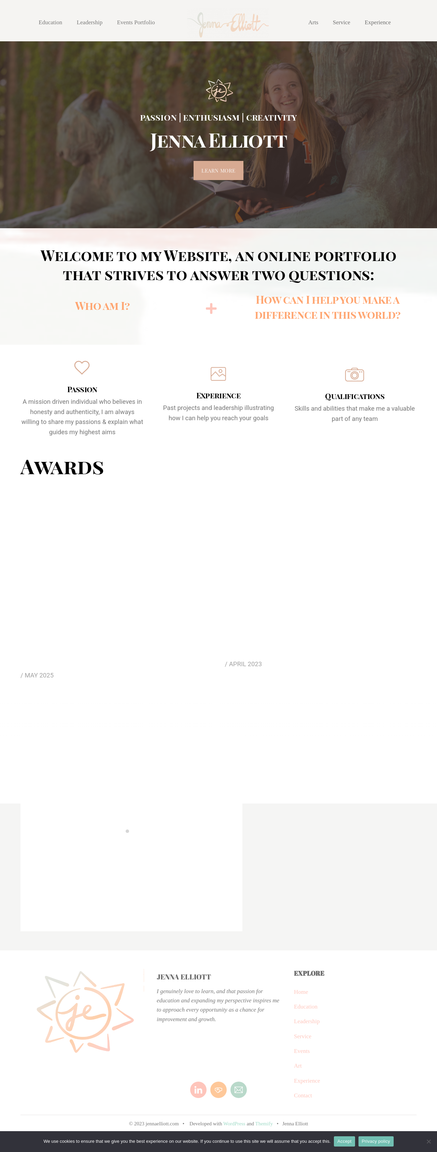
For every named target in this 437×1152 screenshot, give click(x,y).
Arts (313, 22)
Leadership (90, 22)
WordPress (234, 1129)
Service (341, 22)
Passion (82, 389)
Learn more (218, 170)
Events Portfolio (136, 22)
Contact (303, 1100)
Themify (265, 1129)
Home (301, 997)
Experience (378, 22)
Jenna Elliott (184, 982)
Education (50, 22)
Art (298, 1071)
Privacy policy (376, 1141)
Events (302, 1056)
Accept (344, 1141)
